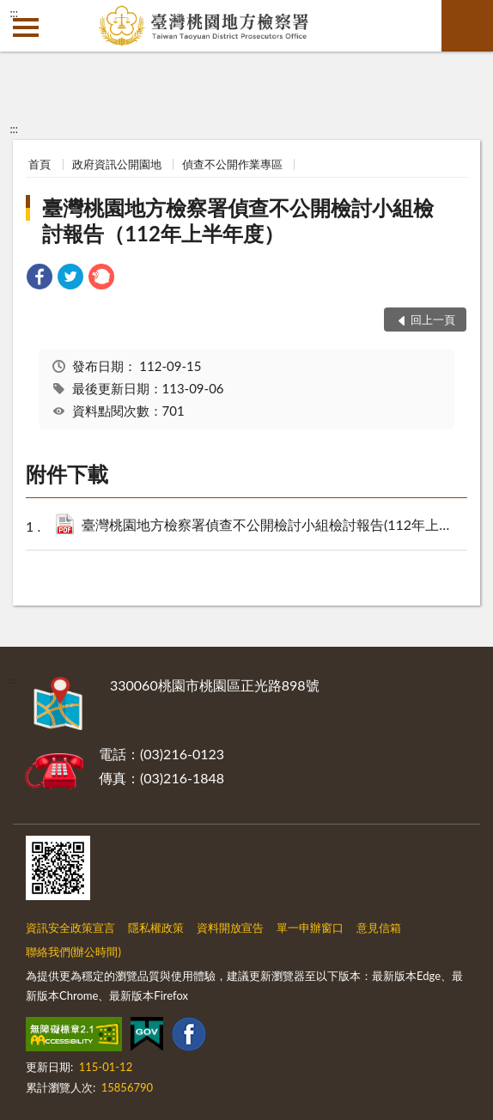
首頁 (39, 164)
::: (13, 13)
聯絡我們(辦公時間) (73, 952)
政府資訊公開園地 (116, 164)
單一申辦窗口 (310, 927)
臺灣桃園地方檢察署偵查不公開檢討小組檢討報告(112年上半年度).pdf (269, 526)
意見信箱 (378, 927)
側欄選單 (26, 27)
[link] (39, 279)
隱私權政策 (156, 927)
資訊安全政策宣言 (70, 927)
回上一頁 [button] (433, 319)
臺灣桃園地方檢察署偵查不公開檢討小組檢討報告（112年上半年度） (238, 220)
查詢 (467, 26)
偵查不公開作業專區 (232, 164)
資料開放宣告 (230, 927)
